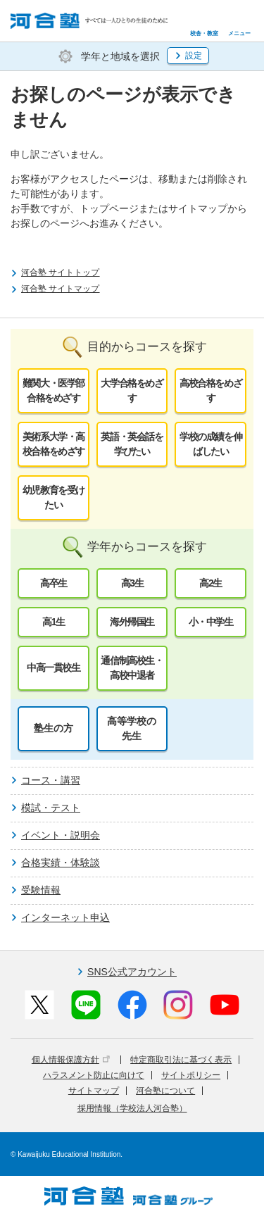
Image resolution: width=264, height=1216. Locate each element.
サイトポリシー (190, 1075)
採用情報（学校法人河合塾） (132, 1108)
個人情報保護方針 (71, 1060)
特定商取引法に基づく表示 (181, 1060)
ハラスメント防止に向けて (93, 1075)
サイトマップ (93, 1091)
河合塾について (165, 1091)
